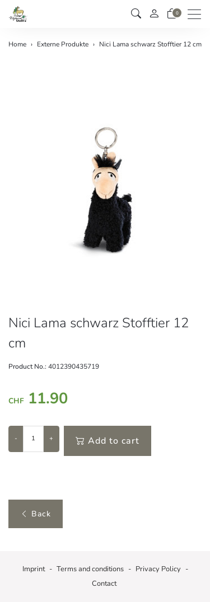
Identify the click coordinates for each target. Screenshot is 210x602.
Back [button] (35, 514)
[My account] (154, 14)
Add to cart (107, 441)
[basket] (172, 14)
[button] (136, 14)
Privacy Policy (158, 569)
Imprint (33, 569)
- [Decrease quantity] (16, 438)
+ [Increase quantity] (51, 438)
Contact (104, 584)
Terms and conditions (90, 569)
